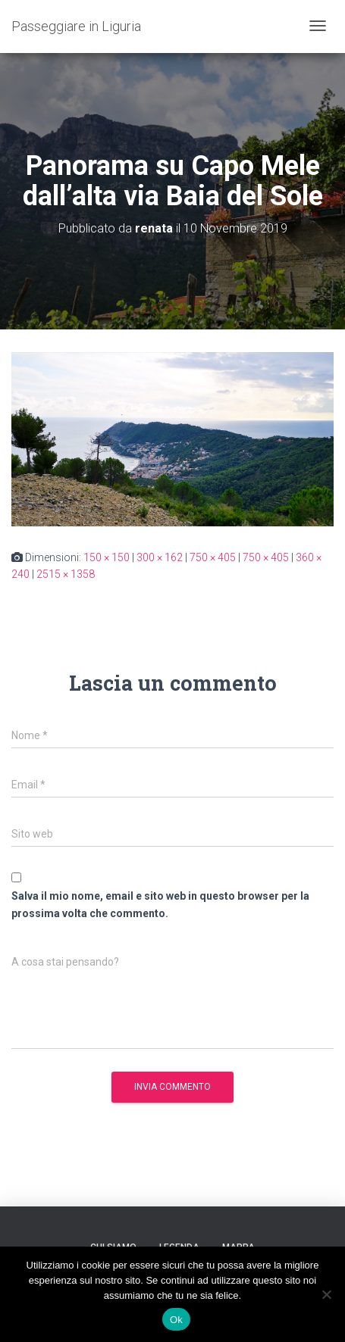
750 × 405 (213, 557)
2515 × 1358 (65, 574)
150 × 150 (106, 557)
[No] (326, 1294)
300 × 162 (159, 557)
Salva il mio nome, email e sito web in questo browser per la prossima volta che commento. (160, 904)
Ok (176, 1319)
